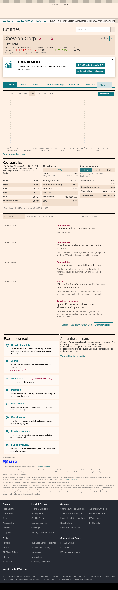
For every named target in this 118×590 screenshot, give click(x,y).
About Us (7, 518)
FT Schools (94, 523)
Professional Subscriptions (72, 518)
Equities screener (21, 431)
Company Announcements (99, 21)
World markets (19, 417)
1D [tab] (5, 93)
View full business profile (72, 356)
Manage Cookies (39, 523)
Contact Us (8, 513)
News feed (36, 552)
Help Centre (8, 509)
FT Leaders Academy (70, 552)
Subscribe (54, 5)
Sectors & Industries (77, 21)
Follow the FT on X (98, 513)
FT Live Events (67, 543)
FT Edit (6, 557)
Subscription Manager (41, 548)
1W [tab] (19, 93)
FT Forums (65, 548)
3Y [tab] (45, 93)
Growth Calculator (21, 345)
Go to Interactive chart (14, 154)
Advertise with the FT (99, 509)
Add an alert (19, 370)
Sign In (65, 5)
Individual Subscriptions (71, 513)
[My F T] (112, 12)
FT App (6, 548)
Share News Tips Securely (72, 509)
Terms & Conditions (40, 509)
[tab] (10, 84)
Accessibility (8, 523)
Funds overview (20, 445)
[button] (4, 12)
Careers (6, 528)
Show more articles (103, 325)
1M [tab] (25, 93)
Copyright (35, 528)
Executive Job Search (70, 528)
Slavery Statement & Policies (44, 532)
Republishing (66, 523)
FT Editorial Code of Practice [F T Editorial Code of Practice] (81, 579)
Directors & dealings (54, 85)
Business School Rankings (43, 543)
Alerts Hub (7, 562)
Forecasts (90, 85)
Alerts (14, 361)
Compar (106, 94)
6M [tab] (32, 93)
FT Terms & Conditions (43, 467)
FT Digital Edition (11, 552)
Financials (74, 85)
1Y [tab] (38, 93)
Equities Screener (58, 21)
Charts (23, 85)
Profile (35, 85)
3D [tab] (12, 93)
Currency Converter (40, 562)
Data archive (18, 403)
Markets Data (24, 21)
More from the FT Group (15, 569)
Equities (41, 21)
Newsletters (36, 557)
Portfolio (16, 390)
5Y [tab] (51, 93)
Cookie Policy (37, 518)
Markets (8, 21)
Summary (9, 85)
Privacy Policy (38, 513)
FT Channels (95, 518)
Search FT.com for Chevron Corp (77, 325)
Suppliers (7, 532)
